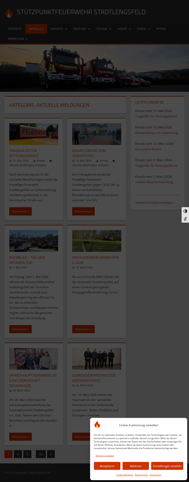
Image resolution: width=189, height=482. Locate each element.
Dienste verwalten (105, 455)
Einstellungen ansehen (167, 466)
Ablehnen (136, 466)
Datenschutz (141, 474)
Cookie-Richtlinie (124, 474)
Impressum (155, 474)
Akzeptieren (107, 466)
